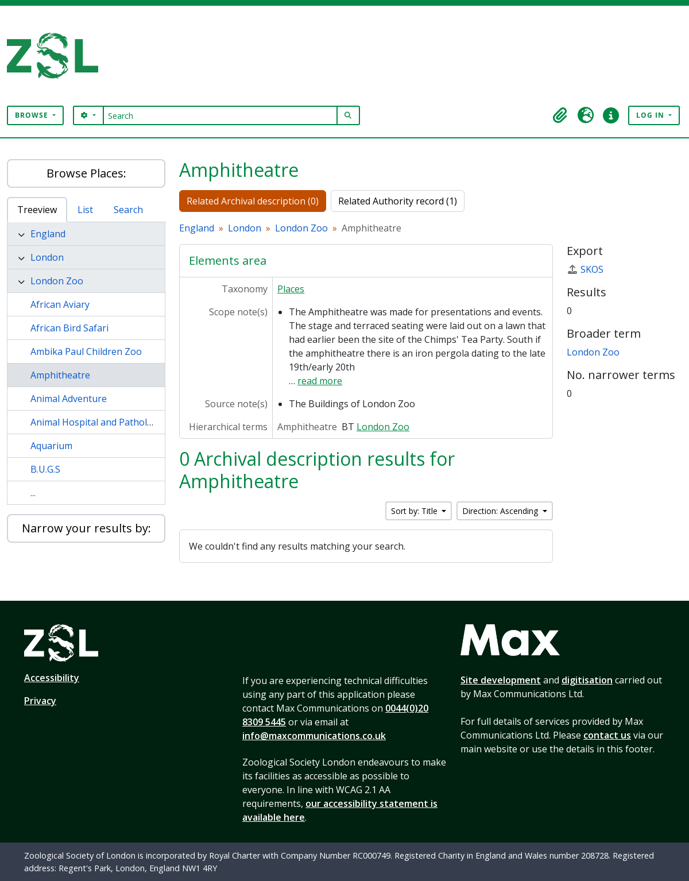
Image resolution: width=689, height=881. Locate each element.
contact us (607, 735)
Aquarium (51, 445)
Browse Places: (86, 173)
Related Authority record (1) (397, 201)
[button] (560, 115)
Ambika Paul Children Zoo (86, 351)
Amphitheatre (60, 375)
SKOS (585, 269)
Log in (651, 115)
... (33, 492)
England (47, 233)
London (47, 257)
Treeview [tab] (37, 209)
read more (319, 380)
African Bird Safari (69, 328)
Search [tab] (128, 209)
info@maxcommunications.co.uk (314, 735)
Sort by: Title (415, 510)
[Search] (220, 115)
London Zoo (56, 281)
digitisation (587, 680)
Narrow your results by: (86, 528)
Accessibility (51, 677)
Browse (33, 115)
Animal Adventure (68, 398)
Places (290, 289)
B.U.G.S (45, 469)
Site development (500, 680)
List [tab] (85, 209)
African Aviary (60, 304)
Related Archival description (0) (253, 201)
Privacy (40, 700)
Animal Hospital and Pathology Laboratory (122, 422)
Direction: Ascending (501, 510)
